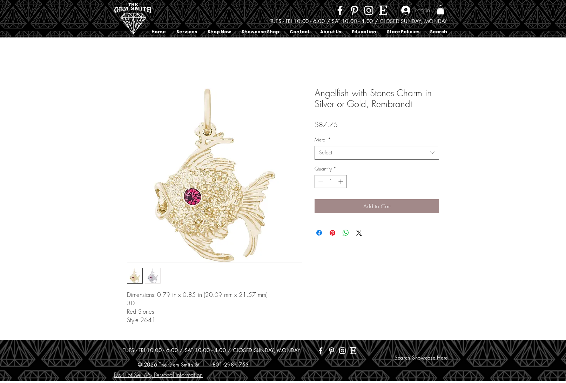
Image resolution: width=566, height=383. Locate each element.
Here (442, 357)
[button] (440, 9)
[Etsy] (383, 10)
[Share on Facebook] (319, 233)
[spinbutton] (330, 181)
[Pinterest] (354, 10)
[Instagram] (369, 10)
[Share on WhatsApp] (346, 233)
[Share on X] (359, 233)
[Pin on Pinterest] (332, 233)
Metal (323, 139)
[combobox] (377, 153)
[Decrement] (320, 181)
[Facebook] (340, 10)
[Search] (447, 19)
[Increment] (341, 181)
